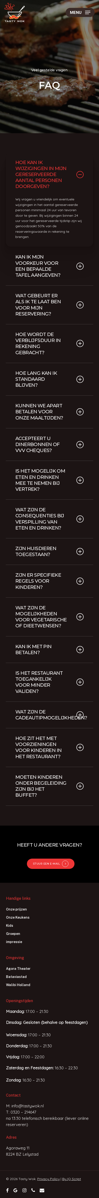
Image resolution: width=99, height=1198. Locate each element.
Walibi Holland (18, 985)
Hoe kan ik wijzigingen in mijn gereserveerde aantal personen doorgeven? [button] (49, 174)
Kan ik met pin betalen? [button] (49, 649)
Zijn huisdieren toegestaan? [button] (49, 551)
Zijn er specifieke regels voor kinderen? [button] (49, 581)
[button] (80, 12)
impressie (14, 942)
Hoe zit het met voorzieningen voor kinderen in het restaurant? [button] (49, 747)
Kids (9, 925)
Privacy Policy (48, 1179)
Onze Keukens (18, 917)
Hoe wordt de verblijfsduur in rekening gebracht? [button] (49, 343)
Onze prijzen (16, 909)
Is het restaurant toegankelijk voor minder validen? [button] (49, 682)
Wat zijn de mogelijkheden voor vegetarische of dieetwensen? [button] (49, 617)
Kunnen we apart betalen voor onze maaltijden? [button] (49, 411)
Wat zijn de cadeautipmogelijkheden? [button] (49, 715)
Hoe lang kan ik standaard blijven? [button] (49, 379)
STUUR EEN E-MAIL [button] (46, 863)
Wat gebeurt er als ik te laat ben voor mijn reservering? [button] (49, 305)
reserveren (16, 1124)
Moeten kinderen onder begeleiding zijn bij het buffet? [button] (49, 786)
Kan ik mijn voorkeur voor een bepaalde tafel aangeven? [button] (49, 266)
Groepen (13, 934)
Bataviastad (16, 977)
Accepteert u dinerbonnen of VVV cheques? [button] (49, 444)
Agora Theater (18, 969)
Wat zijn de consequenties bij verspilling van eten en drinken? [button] (49, 519)
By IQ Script (71, 1179)
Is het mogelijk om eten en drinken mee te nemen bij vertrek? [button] (49, 480)
